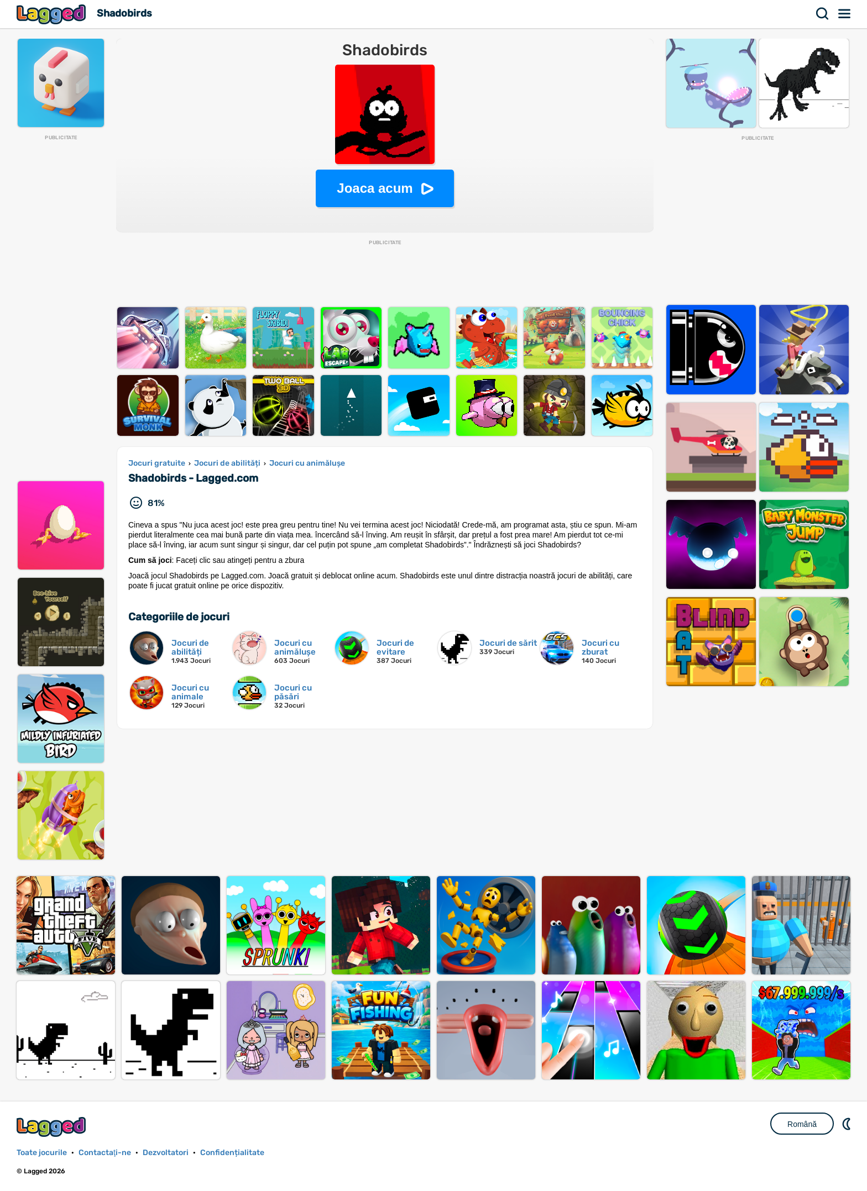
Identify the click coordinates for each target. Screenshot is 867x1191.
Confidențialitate (232, 1152)
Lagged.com (52, 1127)
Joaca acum (374, 188)
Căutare (823, 14)
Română (802, 1124)
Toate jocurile (42, 1152)
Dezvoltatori (166, 1152)
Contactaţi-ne (105, 1152)
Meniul (845, 14)
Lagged (52, 14)
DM (848, 1124)
